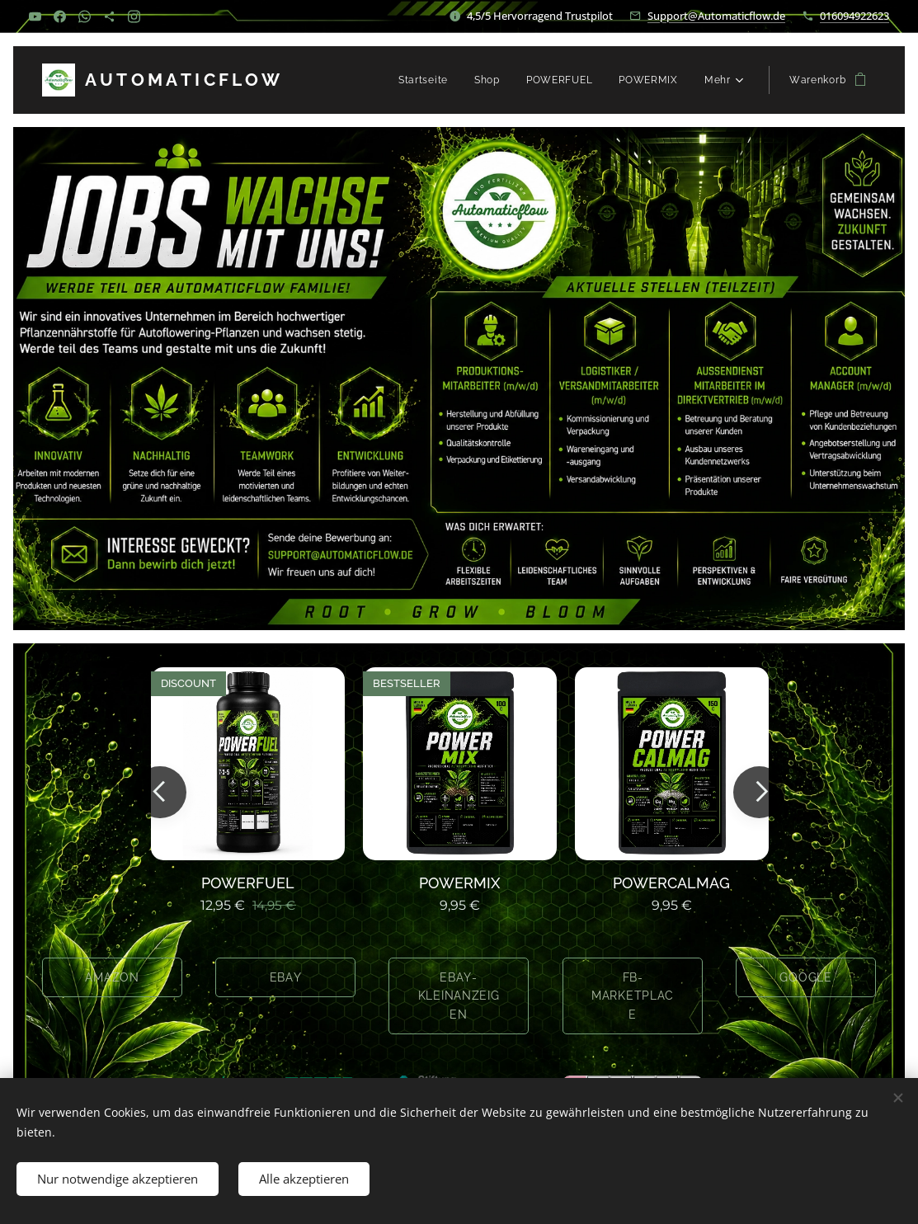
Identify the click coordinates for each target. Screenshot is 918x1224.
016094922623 (854, 15)
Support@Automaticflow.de (716, 15)
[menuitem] (427, 80)
